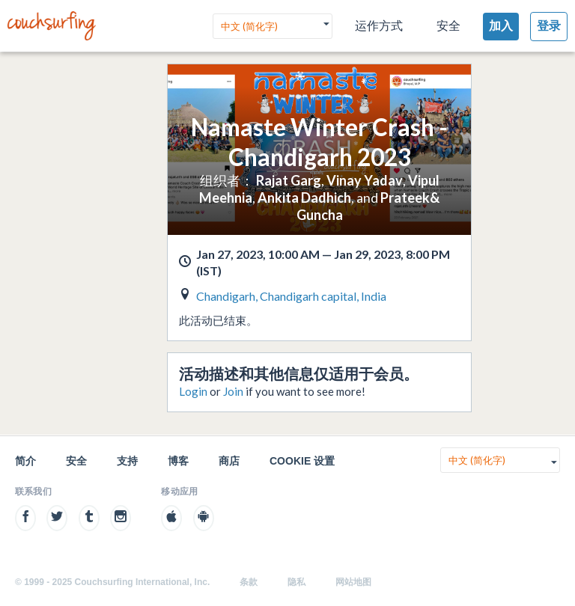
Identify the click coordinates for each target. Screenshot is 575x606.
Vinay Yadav (364, 180)
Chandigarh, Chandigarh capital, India (291, 296)
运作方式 (379, 25)
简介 (25, 461)
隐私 (296, 582)
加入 (501, 25)
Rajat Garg (288, 180)
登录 (549, 25)
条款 (249, 582)
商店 (229, 461)
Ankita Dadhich (304, 197)
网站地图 (353, 582)
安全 (448, 25)
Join (233, 391)
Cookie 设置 (302, 461)
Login (193, 391)
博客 (178, 461)
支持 (127, 461)
